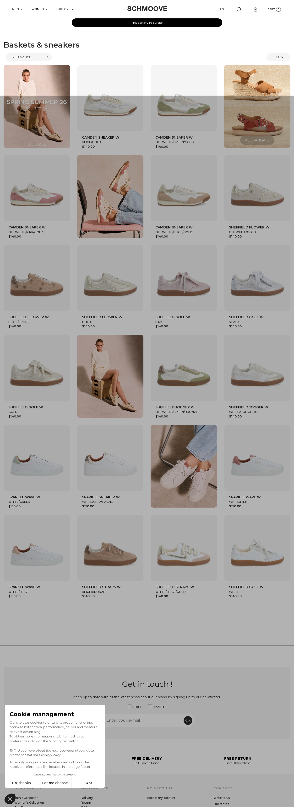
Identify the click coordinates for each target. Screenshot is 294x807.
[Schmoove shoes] (147, 8)
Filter (278, 57)
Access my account (161, 798)
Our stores (221, 804)
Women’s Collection (29, 802)
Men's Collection (26, 798)
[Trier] (28, 57)
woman (160, 706)
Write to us (221, 798)
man (137, 706)
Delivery (87, 798)
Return (86, 802)
